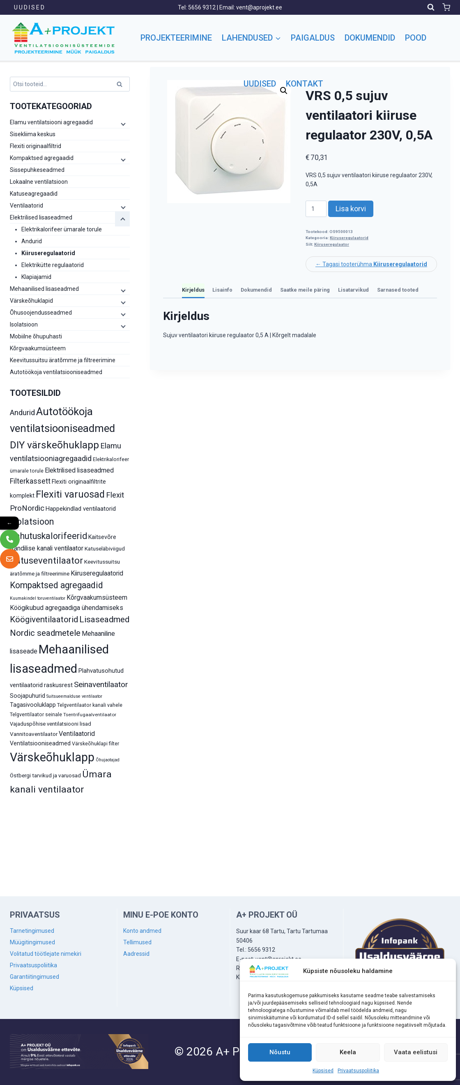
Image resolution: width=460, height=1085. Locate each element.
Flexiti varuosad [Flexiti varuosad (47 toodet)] (70, 494)
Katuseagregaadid (34, 193)
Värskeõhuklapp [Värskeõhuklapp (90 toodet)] (52, 757)
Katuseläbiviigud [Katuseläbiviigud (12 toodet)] (105, 548)
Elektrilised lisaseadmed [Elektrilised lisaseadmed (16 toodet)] (79, 470)
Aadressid (136, 953)
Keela (348, 1052)
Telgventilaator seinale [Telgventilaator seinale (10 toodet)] (36, 714)
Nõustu (279, 1052)
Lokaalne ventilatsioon (39, 181)
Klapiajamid (36, 277)
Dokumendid (370, 38)
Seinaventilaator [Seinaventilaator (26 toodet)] (101, 684)
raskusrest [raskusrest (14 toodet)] (58, 685)
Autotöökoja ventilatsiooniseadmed (56, 372)
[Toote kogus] (316, 209)
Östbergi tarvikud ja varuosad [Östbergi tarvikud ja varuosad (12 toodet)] (45, 775)
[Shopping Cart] (446, 7)
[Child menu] (122, 123)
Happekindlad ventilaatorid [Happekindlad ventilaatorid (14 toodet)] (81, 508)
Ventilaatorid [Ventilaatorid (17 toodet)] (77, 734)
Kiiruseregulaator (331, 244)
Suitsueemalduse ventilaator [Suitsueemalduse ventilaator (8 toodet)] (74, 696)
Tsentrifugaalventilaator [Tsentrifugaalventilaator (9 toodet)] (89, 714)
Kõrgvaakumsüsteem (38, 348)
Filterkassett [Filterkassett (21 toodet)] (30, 481)
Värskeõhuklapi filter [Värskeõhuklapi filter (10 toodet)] (95, 744)
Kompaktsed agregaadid (42, 158)
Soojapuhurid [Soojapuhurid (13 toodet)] (27, 695)
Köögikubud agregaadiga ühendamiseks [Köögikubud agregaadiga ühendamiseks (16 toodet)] (66, 608)
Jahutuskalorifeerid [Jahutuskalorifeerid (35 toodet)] (48, 536)
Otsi (120, 85)
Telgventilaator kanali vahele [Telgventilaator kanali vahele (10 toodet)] (89, 705)
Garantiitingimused (34, 976)
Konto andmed (142, 930)
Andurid (31, 241)
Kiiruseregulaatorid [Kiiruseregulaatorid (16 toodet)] (97, 573)
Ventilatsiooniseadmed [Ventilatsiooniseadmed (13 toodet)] (40, 743)
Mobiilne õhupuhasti (36, 336)
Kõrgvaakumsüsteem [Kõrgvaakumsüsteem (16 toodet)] (97, 597)
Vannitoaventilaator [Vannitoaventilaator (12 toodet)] (34, 734)
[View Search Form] (430, 7)
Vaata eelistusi (415, 1052)
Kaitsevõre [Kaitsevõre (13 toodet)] (102, 537)
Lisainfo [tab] (222, 290)
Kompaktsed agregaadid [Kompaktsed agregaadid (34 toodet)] (56, 585)
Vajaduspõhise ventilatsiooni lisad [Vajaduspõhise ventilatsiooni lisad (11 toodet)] (50, 724)
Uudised (260, 84)
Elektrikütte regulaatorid (52, 265)
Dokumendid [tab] (256, 290)
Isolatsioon (24, 324)
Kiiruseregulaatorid (349, 237)
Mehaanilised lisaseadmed (44, 289)
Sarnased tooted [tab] (398, 290)
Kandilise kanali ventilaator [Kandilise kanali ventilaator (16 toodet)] (46, 548)
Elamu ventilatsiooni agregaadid (51, 122)
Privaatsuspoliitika (358, 1071)
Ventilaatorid (26, 205)
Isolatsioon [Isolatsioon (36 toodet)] (32, 521)
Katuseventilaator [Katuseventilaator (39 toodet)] (46, 560)
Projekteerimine (176, 38)
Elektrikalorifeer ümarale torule (61, 229)
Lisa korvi (351, 208)
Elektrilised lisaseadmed (41, 217)
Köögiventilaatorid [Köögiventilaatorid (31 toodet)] (44, 619)
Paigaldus (313, 38)
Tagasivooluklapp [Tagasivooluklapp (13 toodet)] (33, 704)
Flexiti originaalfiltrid (35, 146)
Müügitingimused (32, 942)
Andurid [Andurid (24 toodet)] (22, 412)
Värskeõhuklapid (31, 300)
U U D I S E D (29, 7)
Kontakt (304, 84)
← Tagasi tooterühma (371, 264)
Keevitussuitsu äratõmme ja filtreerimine (62, 360)
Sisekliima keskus (32, 134)
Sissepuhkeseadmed (37, 170)
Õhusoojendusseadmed (41, 312)
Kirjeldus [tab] (193, 290)
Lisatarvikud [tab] (353, 290)
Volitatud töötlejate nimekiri (45, 953)
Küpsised (323, 1071)
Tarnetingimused (32, 930)
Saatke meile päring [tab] (305, 290)
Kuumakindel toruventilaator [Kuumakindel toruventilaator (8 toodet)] (37, 598)
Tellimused (137, 942)
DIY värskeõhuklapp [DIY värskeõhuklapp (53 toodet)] (54, 445)
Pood (415, 38)
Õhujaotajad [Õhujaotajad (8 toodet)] (108, 760)
